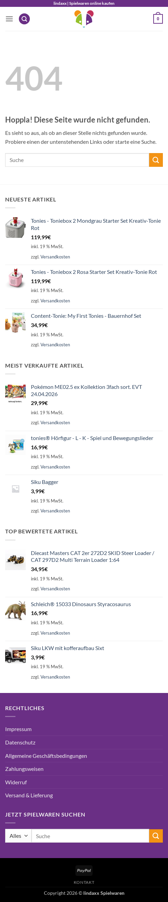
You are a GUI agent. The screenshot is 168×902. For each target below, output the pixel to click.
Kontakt (84, 882)
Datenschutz (20, 742)
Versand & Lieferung (29, 795)
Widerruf (16, 782)
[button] (9, 18)
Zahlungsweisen (24, 768)
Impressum (18, 729)
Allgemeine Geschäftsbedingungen (46, 755)
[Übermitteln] (156, 159)
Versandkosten (55, 256)
